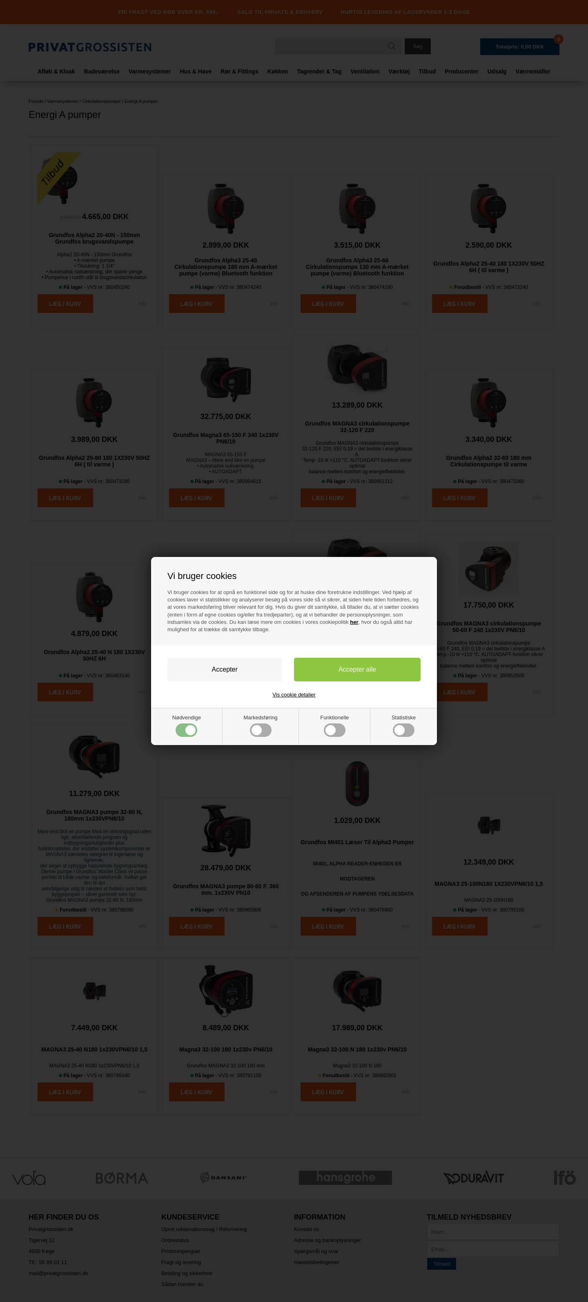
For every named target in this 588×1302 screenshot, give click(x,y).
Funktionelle (334, 725)
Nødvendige (186, 725)
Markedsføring (261, 725)
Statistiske (404, 725)
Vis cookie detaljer (293, 695)
